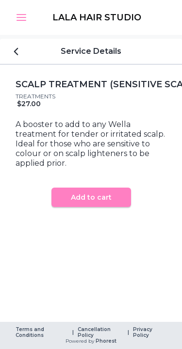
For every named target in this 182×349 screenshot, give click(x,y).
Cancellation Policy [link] (95, 332)
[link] (96, 17)
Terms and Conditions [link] (31, 332)
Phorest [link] (105, 341)
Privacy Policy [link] (143, 332)
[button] (21, 17)
